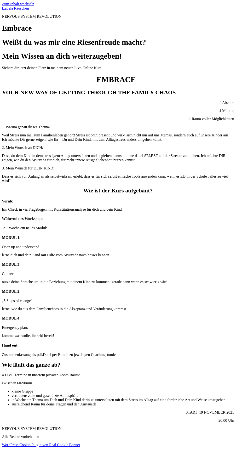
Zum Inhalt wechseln (18, 4)
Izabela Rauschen (15, 8)
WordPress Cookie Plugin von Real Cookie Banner (41, 445)
